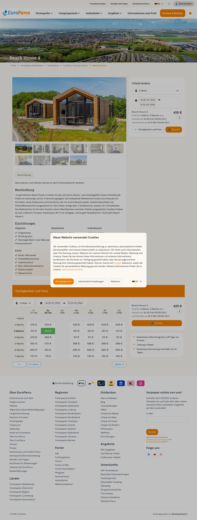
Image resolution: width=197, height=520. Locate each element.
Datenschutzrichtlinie (72, 269)
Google (117, 263)
